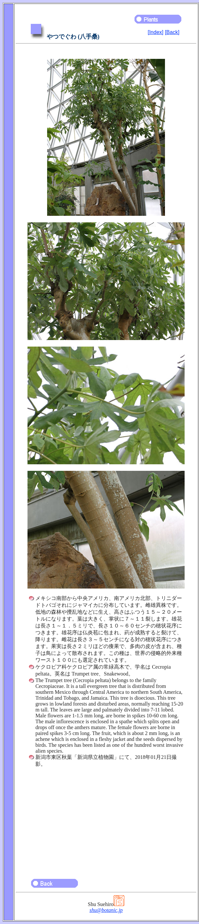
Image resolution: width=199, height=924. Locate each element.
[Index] (155, 32)
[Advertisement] (106, 820)
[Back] (172, 32)
